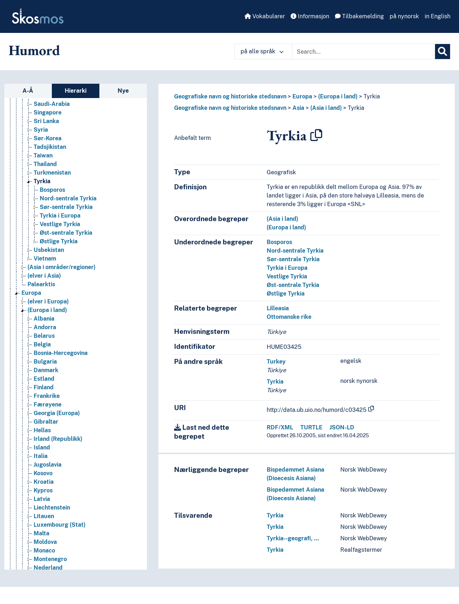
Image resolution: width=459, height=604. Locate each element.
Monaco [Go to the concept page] (44, 551)
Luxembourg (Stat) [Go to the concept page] (59, 525)
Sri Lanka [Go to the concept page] (46, 121)
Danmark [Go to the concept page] (46, 370)
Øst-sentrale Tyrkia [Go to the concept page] (66, 233)
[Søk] (442, 51)
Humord (34, 50)
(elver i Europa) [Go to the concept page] (48, 302)
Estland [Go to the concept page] (44, 379)
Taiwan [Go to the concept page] (43, 156)
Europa (302, 96)
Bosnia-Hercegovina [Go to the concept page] (61, 353)
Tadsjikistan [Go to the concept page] (50, 147)
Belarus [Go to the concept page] (44, 336)
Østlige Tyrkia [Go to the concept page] (59, 242)
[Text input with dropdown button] (363, 51)
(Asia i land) (326, 107)
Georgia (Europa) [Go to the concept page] (57, 413)
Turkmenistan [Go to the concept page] (52, 173)
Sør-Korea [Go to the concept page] (47, 139)
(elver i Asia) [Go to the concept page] (44, 276)
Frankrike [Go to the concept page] (47, 396)
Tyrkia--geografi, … (293, 538)
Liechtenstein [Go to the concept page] (52, 508)
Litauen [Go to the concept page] (44, 516)
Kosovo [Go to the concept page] (43, 474)
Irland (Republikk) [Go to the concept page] (58, 439)
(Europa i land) (337, 96)
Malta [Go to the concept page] (41, 534)
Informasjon (310, 16)
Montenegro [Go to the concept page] (50, 559)
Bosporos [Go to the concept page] (52, 190)
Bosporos (279, 242)
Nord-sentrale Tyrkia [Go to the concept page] (68, 199)
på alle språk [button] (262, 51)
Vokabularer (265, 16)
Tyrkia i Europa (287, 267)
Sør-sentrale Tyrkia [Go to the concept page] (66, 207)
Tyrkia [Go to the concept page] (42, 182)
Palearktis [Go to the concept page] (41, 285)
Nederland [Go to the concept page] (48, 568)
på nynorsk (404, 16)
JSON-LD (342, 427)
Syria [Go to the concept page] (41, 130)
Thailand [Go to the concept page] (45, 164)
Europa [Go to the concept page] (31, 293)
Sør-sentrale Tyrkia (293, 259)
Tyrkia (372, 96)
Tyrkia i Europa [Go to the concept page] (60, 216)
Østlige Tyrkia (286, 293)
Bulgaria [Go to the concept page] (45, 362)
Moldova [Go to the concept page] (45, 542)
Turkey (276, 361)
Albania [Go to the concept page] (44, 319)
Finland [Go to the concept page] (44, 388)
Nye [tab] (123, 90)
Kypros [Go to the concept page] (43, 491)
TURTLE (311, 427)
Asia (298, 107)
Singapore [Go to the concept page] (47, 113)
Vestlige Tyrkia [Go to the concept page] (60, 224)
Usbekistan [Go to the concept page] (49, 250)
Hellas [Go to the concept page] (42, 431)
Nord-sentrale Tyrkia (295, 250)
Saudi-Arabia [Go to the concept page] (52, 104)
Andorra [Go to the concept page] (45, 328)
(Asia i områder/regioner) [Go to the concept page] (61, 267)
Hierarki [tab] (76, 90)
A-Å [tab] (28, 90)
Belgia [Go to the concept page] (42, 345)
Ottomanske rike (289, 316)
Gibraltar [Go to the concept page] (46, 422)
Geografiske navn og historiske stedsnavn (230, 96)
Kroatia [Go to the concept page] (44, 482)
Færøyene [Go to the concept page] (47, 405)
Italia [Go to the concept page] (41, 456)
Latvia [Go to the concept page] (42, 499)
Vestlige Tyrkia (287, 276)
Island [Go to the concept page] (42, 448)
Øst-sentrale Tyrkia (293, 285)
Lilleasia (278, 308)
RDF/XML (280, 427)
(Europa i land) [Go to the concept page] (47, 310)
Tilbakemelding (359, 16)
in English (437, 16)
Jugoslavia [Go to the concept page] (47, 465)
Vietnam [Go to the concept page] (45, 259)
